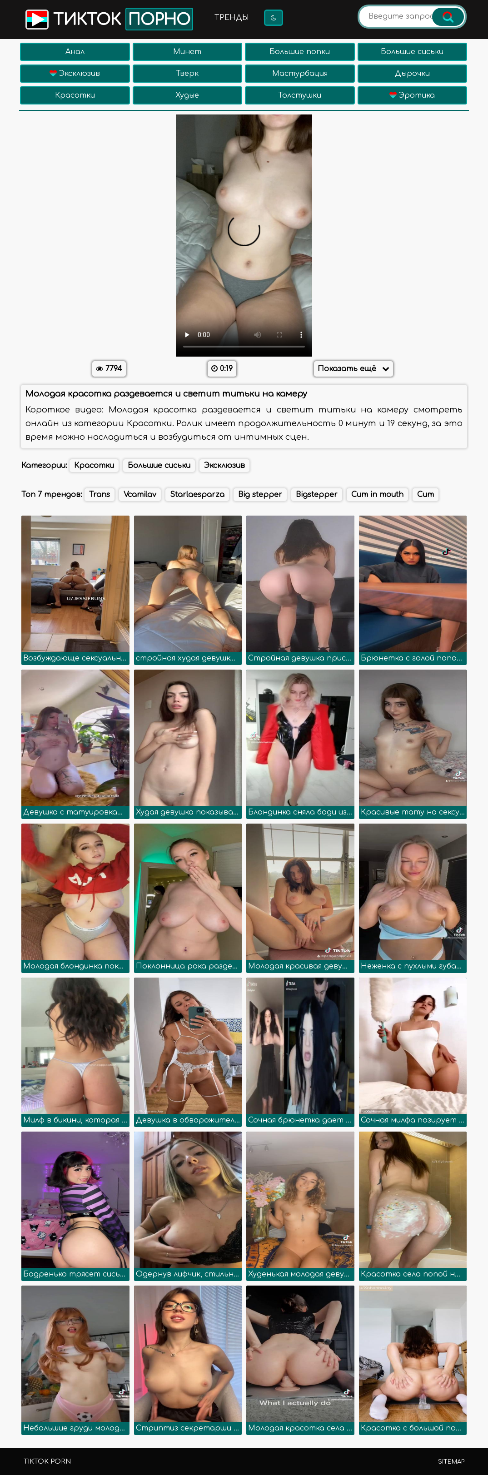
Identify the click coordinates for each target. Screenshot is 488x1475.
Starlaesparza (197, 495)
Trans (99, 495)
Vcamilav (140, 495)
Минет (187, 52)
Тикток (108, 19)
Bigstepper (317, 495)
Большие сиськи (412, 52)
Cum (425, 495)
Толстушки (299, 95)
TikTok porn (47, 1461)
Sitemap (451, 1462)
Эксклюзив (75, 74)
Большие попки (299, 52)
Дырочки (412, 74)
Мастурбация (300, 74)
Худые (187, 95)
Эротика (412, 95)
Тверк (187, 74)
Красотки (75, 95)
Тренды (231, 18)
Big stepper (260, 495)
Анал (75, 52)
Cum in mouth (377, 495)
